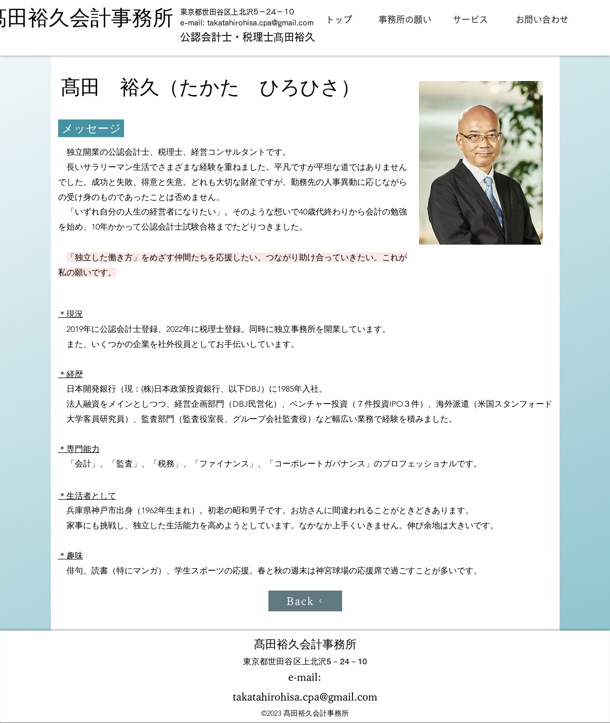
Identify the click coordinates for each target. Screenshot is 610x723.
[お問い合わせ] (542, 19)
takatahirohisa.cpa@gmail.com (260, 22)
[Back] (305, 601)
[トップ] (339, 19)
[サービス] (470, 19)
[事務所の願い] (405, 19)
